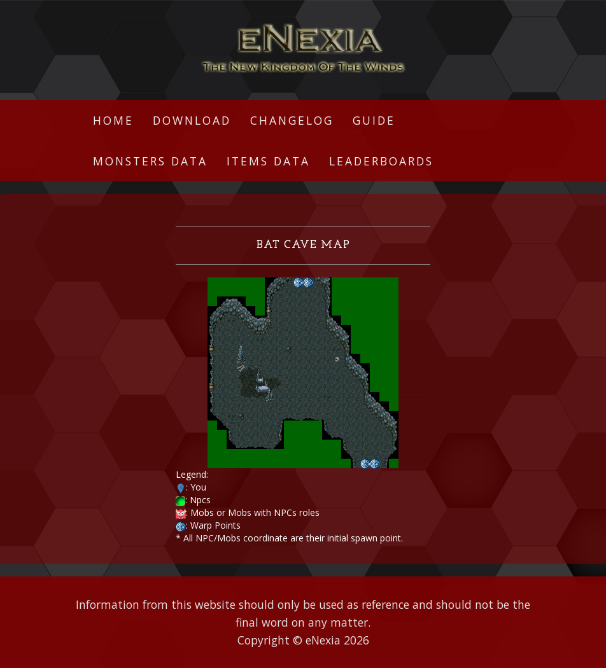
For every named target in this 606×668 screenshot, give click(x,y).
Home (113, 120)
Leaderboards (381, 161)
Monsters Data (150, 161)
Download (192, 120)
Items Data (268, 161)
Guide (374, 120)
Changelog (292, 120)
